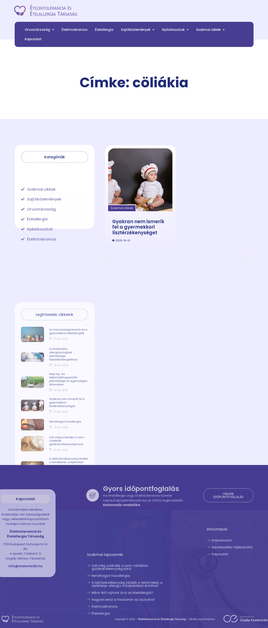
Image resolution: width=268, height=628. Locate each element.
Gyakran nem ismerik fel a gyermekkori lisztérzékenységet (138, 245)
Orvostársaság (39, 33)
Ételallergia (104, 33)
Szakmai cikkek (210, 33)
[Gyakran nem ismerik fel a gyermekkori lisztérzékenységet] (140, 198)
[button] (39, 33)
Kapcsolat (33, 43)
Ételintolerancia (74, 33)
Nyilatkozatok (175, 33)
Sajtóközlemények (137, 33)
